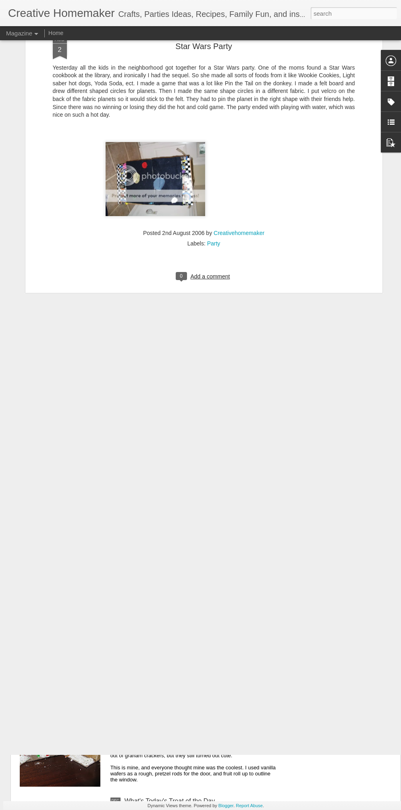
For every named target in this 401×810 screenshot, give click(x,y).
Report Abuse (249, 805)
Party (213, 178)
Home (55, 33)
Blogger (225, 805)
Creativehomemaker (239, 168)
